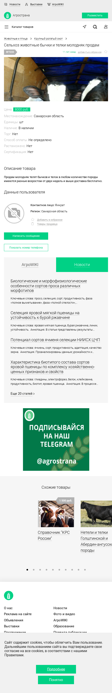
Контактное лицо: (42, 205)
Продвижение (15, 632)
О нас (8, 608)
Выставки (36, 4)
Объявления (13, 620)
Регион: (35, 211)
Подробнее (56, 669)
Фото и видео (64, 614)
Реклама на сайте (18, 614)
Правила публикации (70, 632)
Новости (14, 4)
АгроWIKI (58, 4)
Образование (63, 626)
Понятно (56, 680)
